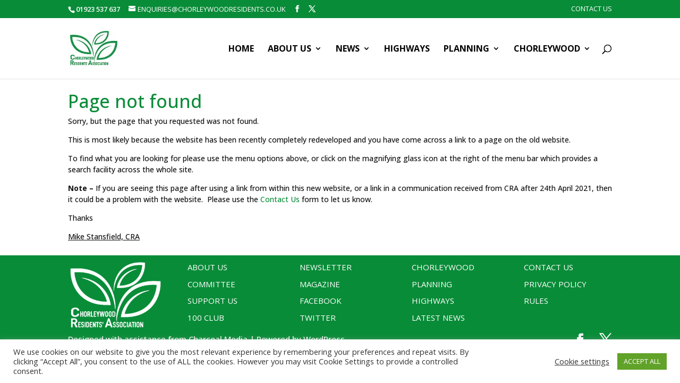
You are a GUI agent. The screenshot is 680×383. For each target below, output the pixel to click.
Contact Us (591, 9)
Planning (466, 49)
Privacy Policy (555, 284)
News (348, 49)
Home (241, 49)
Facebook (321, 300)
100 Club (206, 317)
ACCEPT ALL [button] (642, 361)
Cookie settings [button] (582, 361)
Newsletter (326, 267)
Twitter (318, 317)
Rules (536, 300)
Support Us (212, 300)
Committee (211, 284)
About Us (289, 49)
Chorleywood (547, 49)
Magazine (320, 284)
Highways (407, 49)
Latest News (438, 317)
